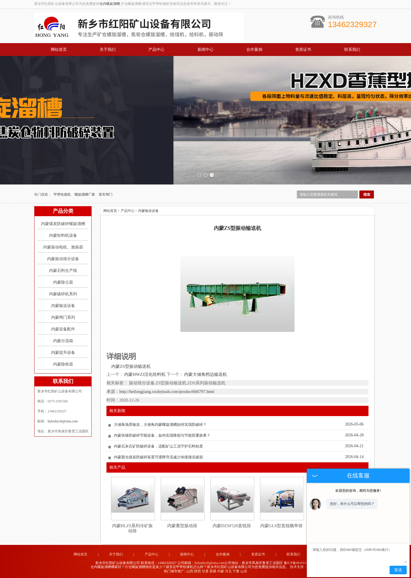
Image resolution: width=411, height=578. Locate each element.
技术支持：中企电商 (305, 567)
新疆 (212, 571)
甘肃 (205, 571)
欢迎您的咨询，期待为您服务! (358, 491)
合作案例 (254, 49)
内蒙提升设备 (63, 352)
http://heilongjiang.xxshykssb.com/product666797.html (166, 391)
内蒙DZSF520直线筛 (232, 525)
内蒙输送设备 (63, 306)
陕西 (197, 571)
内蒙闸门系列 (63, 317)
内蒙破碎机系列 (63, 294)
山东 (243, 571)
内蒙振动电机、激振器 (63, 247)
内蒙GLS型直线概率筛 (281, 525)
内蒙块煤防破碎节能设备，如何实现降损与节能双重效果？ (162, 435)
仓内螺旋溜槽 (109, 4)
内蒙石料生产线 (63, 270)
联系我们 (352, 49)
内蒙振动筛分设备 (63, 259)
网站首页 (59, 49)
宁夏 (236, 571)
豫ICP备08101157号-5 (300, 563)
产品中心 (156, 49)
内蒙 (220, 571)
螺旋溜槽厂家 (85, 194)
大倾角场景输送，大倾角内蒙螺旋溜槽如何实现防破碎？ (160, 424)
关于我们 (108, 49)
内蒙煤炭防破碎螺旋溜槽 (63, 224)
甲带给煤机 (63, 194)
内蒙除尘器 (63, 282)
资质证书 (303, 49)
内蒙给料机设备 (63, 235)
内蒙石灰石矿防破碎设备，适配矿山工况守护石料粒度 (158, 446)
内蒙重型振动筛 (182, 525)
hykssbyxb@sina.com (63, 421)
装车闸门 (105, 194)
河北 (228, 571)
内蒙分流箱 (63, 341)
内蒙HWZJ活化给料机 (145, 374)
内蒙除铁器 (63, 364)
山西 (189, 571)
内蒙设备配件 (63, 329)
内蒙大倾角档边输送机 (205, 374)
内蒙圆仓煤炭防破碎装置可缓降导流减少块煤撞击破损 (158, 457)
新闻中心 (205, 49)
